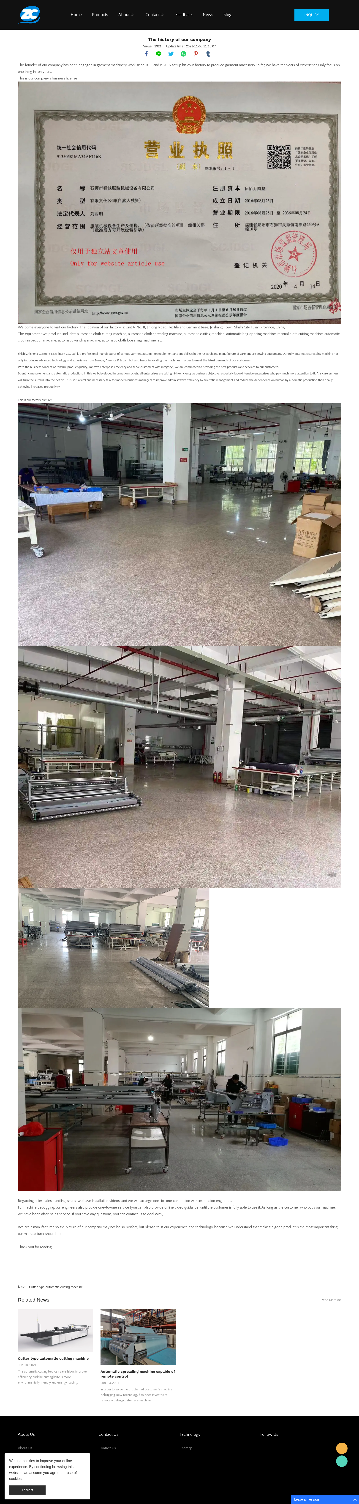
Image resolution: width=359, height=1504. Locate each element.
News (208, 15)
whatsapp (183, 53)
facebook (146, 53)
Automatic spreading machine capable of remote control (138, 1373)
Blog (227, 15)
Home (76, 15)
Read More (331, 1300)
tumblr (208, 53)
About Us (126, 15)
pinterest (195, 53)
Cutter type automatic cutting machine (56, 1287)
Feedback (184, 15)
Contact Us (155, 15)
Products (100, 15)
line (158, 53)
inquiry (311, 15)
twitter (171, 53)
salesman (342, 1448)
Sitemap (186, 1448)
